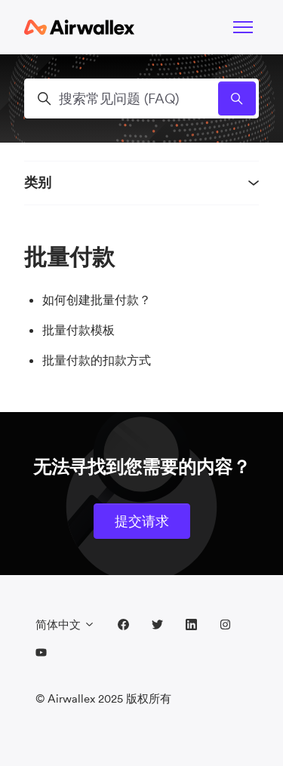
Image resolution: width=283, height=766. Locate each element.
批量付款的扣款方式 (96, 360)
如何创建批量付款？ (96, 299)
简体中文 (65, 624)
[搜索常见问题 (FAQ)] (141, 98)
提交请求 (142, 521)
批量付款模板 (78, 329)
